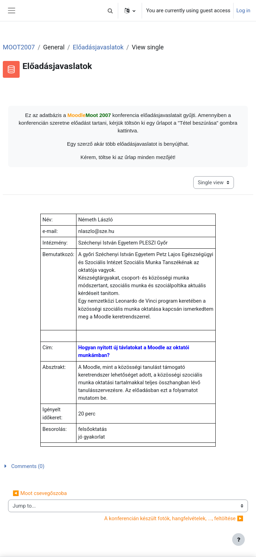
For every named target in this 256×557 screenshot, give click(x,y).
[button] (110, 10)
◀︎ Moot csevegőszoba (40, 493)
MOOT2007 (19, 47)
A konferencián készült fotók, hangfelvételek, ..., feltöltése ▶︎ (173, 518)
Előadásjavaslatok (98, 47)
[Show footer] (238, 539)
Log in (243, 10)
